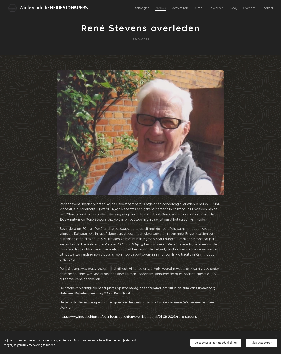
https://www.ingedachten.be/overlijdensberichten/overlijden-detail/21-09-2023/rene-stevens (128, 316)
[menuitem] (139, 8)
